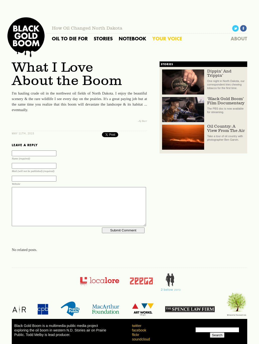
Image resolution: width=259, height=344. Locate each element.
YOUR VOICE (167, 39)
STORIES (103, 39)
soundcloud (141, 339)
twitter (136, 326)
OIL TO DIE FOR (70, 39)
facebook (139, 330)
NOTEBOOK (132, 39)
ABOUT (239, 39)
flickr (135, 335)
